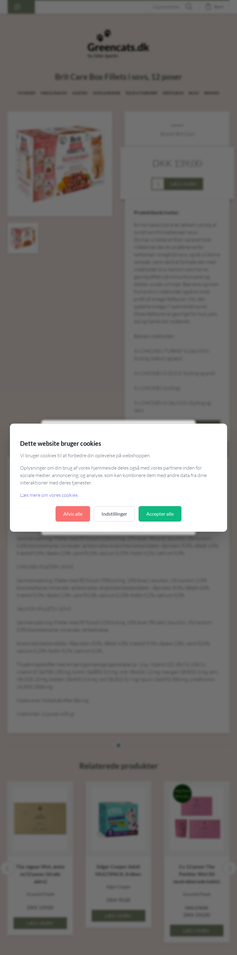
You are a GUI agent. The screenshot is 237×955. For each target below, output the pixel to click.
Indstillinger (114, 514)
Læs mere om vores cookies (49, 495)
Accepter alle (160, 514)
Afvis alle (72, 514)
